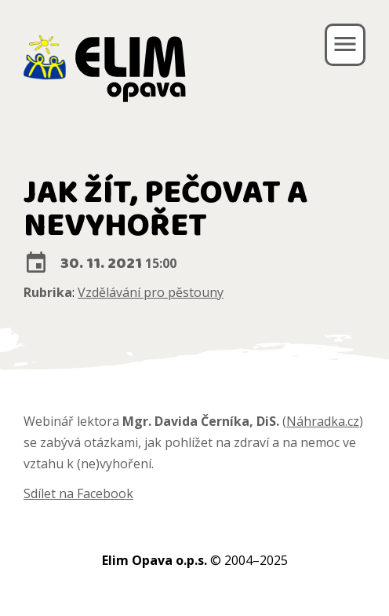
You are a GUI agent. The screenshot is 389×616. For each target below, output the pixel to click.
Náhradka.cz (322, 421)
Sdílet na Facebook (78, 493)
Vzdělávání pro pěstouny (151, 292)
